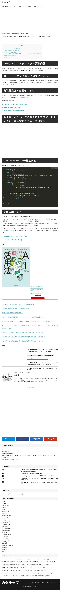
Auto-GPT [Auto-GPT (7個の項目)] (42, 559)
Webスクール (5, 520)
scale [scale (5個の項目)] (23, 564)
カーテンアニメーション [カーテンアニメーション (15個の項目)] (8, 570)
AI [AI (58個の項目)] (19, 559)
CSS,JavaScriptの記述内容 (9, 55)
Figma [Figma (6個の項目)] (23, 561)
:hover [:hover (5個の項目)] (9, 559)
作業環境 (4, 542)
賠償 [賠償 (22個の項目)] (48, 575)
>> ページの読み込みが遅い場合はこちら (15, 110)
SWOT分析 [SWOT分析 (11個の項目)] (39, 564)
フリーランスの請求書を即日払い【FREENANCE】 (18, 304)
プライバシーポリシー (52, 582)
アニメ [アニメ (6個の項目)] (23, 567)
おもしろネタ (5, 528)
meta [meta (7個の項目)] (46, 561)
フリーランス (5, 540)
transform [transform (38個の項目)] (48, 564)
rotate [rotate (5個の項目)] (18, 564)
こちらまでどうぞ (14, 459)
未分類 (3, 549)
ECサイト (4, 509)
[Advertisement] (30, 21)
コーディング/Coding (34, 582)
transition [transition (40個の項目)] (5, 567)
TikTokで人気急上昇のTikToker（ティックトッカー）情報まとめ (22, 332)
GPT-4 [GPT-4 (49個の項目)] (35, 561)
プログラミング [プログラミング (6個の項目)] (28, 573)
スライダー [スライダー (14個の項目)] (28, 570)
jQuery (3, 513)
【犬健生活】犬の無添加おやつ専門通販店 (15, 309)
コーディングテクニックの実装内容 (11, 48)
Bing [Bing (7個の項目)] (47, 559)
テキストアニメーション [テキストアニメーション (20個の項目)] (39, 570)
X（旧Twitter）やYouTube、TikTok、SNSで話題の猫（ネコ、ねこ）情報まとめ (27, 321)
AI (2, 501)
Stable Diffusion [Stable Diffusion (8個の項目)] (31, 564)
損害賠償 (4, 547)
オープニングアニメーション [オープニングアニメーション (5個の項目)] (39, 567)
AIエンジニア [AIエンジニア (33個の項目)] (26, 559)
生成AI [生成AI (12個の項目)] (34, 575)
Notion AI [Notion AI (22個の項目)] (52, 561)
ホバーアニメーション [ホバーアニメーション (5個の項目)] (46, 573)
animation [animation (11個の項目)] (34, 559)
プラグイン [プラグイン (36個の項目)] (19, 573)
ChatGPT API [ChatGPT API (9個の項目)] (6, 561)
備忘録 (3, 543)
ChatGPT (4, 505)
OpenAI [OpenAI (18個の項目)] (5, 564)
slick (3, 519)
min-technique (5, 515)
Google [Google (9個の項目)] (29, 561)
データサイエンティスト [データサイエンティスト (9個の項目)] (8, 573)
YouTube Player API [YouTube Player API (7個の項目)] (15, 567)
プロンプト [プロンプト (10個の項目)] (36, 573)
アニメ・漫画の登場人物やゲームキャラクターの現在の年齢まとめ (23, 317)
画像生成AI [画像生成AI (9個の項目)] (41, 575)
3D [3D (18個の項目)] (3, 559)
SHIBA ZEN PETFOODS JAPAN (12, 313)
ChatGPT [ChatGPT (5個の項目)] (53, 559)
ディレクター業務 (6, 534)
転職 (3, 551)
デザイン (4, 536)
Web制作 (4, 522)
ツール (3, 532)
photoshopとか (5, 517)
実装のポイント (7, 57)
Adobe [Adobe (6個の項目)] (14, 559)
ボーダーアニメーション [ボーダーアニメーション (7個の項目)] (8, 575)
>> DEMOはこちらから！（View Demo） (15, 104)
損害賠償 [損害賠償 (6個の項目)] (28, 575)
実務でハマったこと (6, 545)
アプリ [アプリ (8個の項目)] (29, 567)
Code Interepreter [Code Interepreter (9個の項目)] (15, 561)
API (3, 503)
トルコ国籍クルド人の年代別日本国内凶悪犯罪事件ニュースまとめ (23, 337)
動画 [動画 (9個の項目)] (22, 575)
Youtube (4, 526)
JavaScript (4, 511)
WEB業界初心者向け (6, 524)
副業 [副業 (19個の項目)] (18, 575)
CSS (3, 507)
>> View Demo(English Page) (12, 107)
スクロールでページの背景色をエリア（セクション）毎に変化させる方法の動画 (22, 53)
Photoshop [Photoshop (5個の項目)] (12, 564)
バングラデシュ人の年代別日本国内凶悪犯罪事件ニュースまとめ (23, 341)
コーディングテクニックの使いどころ (12, 50)
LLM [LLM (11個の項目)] (41, 561)
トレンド (4, 538)
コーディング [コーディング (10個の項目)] (20, 570)
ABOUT (44, 582)
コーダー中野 (5, 530)
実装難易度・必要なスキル (9, 52)
